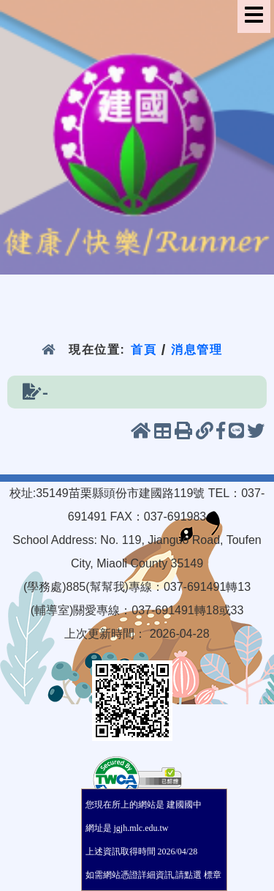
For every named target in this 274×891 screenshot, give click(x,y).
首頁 (143, 349)
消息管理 (197, 349)
